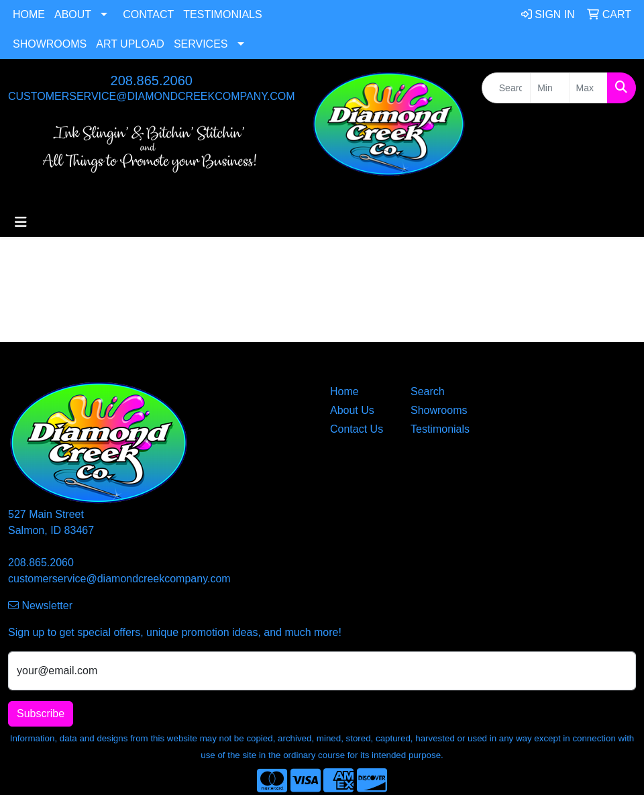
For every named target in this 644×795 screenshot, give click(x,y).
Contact (148, 14)
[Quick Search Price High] (588, 87)
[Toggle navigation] (21, 222)
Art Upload (130, 44)
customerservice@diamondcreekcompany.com (151, 96)
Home (29, 14)
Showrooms (50, 44)
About (72, 14)
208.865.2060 (152, 80)
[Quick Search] (506, 87)
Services (201, 44)
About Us (352, 410)
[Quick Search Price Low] (549, 87)
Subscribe (40, 713)
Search (428, 391)
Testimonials (222, 14)
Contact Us (356, 429)
